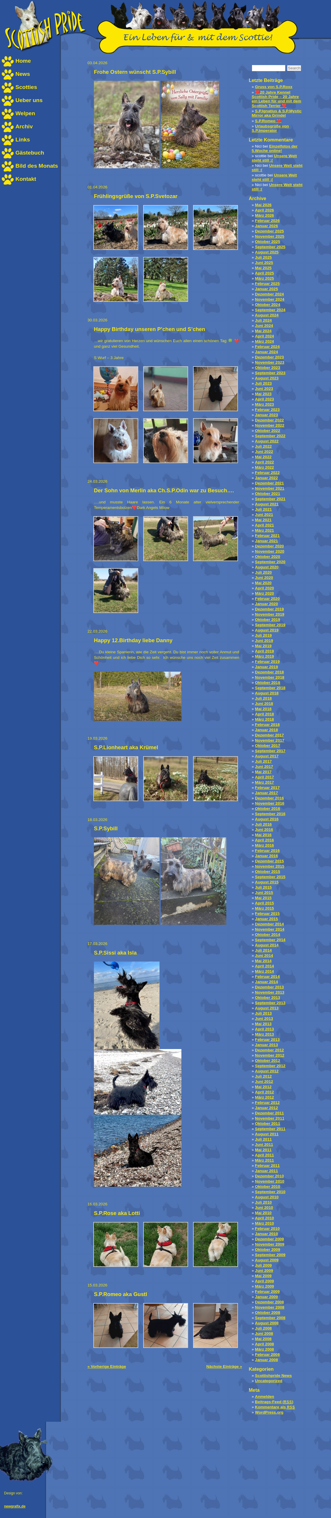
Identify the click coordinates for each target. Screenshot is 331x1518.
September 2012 (270, 1066)
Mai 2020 (263, 583)
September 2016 (270, 814)
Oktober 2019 (267, 619)
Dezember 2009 (269, 1239)
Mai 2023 (263, 394)
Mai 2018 (263, 709)
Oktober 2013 (267, 997)
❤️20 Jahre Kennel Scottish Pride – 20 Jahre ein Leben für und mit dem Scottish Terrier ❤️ (276, 99)
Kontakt (25, 179)
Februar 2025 (267, 283)
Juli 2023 (263, 383)
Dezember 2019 (269, 609)
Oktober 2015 (267, 871)
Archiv (24, 126)
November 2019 (269, 614)
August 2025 (267, 252)
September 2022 (270, 436)
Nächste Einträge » (224, 1366)
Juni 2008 (264, 1333)
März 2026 (264, 215)
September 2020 (270, 562)
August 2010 (267, 1197)
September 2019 (270, 625)
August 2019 (267, 630)
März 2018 (264, 719)
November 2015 (269, 866)
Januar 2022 (266, 478)
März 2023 (264, 404)
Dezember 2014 (269, 924)
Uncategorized (268, 1381)
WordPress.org (269, 1412)
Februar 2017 (267, 787)
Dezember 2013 (269, 987)
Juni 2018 (264, 703)
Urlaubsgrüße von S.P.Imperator (270, 128)
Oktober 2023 (267, 367)
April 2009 (264, 1281)
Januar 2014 (266, 982)
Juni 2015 (264, 892)
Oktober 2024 (267, 304)
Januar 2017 (266, 793)
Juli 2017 (263, 761)
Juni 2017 (264, 766)
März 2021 (264, 530)
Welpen (25, 113)
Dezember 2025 (269, 231)
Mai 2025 (263, 268)
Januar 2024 (266, 352)
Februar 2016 (267, 850)
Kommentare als (275, 1407)
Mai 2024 (263, 331)
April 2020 (264, 588)
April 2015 (264, 903)
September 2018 (270, 688)
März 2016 (264, 845)
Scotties (26, 87)
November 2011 (269, 1118)
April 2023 (264, 399)
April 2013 (264, 1029)
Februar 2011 (267, 1165)
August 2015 (267, 882)
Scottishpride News (273, 1375)
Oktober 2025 (267, 241)
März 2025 (264, 278)
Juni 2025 (264, 262)
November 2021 (269, 488)
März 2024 (264, 341)
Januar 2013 (266, 1045)
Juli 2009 (263, 1265)
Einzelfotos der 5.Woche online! (274, 148)
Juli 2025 (263, 257)
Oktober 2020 (267, 556)
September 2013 (270, 1003)
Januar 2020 (266, 604)
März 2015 (264, 908)
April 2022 (264, 462)
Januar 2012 (266, 1108)
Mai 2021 (263, 520)
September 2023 (270, 373)
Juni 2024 (264, 325)
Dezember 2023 (269, 357)
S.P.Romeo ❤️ (268, 121)
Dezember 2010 (269, 1176)
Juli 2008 (263, 1328)
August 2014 (267, 945)
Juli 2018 (263, 698)
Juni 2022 (264, 451)
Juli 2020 (263, 572)
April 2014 (264, 966)
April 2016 (264, 840)
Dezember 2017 (269, 735)
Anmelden (264, 1396)
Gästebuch (29, 153)
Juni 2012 (264, 1081)
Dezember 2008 (269, 1302)
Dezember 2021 (269, 483)
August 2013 (267, 1008)
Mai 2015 (263, 898)
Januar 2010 (266, 1234)
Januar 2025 (266, 289)
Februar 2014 (267, 976)
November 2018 (269, 677)
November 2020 (269, 551)
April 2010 (264, 1218)
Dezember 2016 (269, 798)
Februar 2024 (267, 346)
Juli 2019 (263, 635)
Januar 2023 (266, 415)
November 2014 (269, 929)
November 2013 (269, 992)
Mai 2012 (263, 1087)
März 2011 (264, 1160)
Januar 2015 (266, 919)
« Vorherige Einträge (106, 1366)
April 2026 (264, 210)
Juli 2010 (263, 1202)
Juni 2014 (264, 955)
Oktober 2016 (267, 808)
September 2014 (270, 940)
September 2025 (270, 247)
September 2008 (270, 1318)
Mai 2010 (263, 1213)
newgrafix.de (14, 1506)
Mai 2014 (263, 961)
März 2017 (264, 782)
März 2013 (264, 1034)
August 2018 (267, 693)
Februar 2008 (267, 1354)
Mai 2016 (263, 835)
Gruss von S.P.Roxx (273, 87)
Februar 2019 (267, 661)
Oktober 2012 (267, 1060)
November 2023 (269, 362)
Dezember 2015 (269, 861)
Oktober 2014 (267, 934)
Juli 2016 (263, 824)
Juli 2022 (263, 446)
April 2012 (264, 1092)
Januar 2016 (266, 856)
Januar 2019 (266, 667)
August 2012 (267, 1071)
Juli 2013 (263, 1013)
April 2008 (264, 1344)
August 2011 (267, 1134)
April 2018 (264, 714)
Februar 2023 (267, 409)
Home (23, 61)
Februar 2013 (267, 1039)
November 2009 (269, 1244)
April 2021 (264, 525)
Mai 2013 (263, 1024)
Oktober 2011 (267, 1123)
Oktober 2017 (267, 745)
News (22, 74)
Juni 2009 (264, 1270)
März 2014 (264, 971)
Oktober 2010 (267, 1186)
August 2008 (267, 1323)
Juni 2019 (264, 640)
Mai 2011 (263, 1150)
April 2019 (264, 651)
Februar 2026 (267, 220)
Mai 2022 (263, 457)
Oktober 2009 (267, 1249)
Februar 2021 (267, 535)
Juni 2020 (264, 577)
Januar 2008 (266, 1360)
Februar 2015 (267, 913)
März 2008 (264, 1349)
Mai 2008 (263, 1339)
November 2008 (269, 1307)
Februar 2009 (267, 1291)
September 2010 (270, 1192)
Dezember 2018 (269, 672)
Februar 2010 (267, 1228)
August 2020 (267, 567)
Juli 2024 (263, 320)
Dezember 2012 (269, 1050)
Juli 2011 (263, 1139)
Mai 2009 (263, 1276)
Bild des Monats (36, 166)
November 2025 (269, 236)
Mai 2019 (263, 646)
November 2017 (269, 740)
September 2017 (270, 751)
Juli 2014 (263, 950)
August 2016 (267, 819)
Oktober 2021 (267, 493)
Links (22, 139)
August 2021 (267, 504)
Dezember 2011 (269, 1113)
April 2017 (264, 777)
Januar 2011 (266, 1171)
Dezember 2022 (269, 420)
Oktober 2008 (267, 1312)
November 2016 (269, 803)
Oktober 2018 (267, 682)
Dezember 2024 (269, 294)
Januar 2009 (266, 1297)
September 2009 (270, 1255)
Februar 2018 (267, 724)
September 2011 (270, 1129)
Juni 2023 (264, 388)
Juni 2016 (264, 829)
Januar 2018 (266, 730)
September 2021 (270, 499)
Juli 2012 (263, 1076)
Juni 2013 (264, 1018)
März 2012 (264, 1097)
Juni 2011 (264, 1144)
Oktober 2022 (267, 430)
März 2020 (264, 593)
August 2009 (267, 1260)
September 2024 (270, 310)
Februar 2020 (267, 598)
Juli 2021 (263, 509)
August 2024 (267, 315)
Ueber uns (29, 100)
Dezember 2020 (269, 546)
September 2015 (270, 877)
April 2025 (264, 273)
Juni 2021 (264, 514)
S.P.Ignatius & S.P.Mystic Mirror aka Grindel (277, 113)
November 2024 (269, 299)
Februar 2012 (267, 1102)
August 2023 (267, 378)
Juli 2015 (263, 887)
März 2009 (264, 1286)
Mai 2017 (263, 772)
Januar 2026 (266, 226)
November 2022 (269, 425)
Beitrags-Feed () (274, 1402)
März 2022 (264, 467)
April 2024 (264, 336)
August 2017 (267, 756)
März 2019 (264, 656)
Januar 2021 (266, 541)
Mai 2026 (263, 205)
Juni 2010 (264, 1207)
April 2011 (264, 1155)
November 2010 (269, 1181)
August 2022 (267, 441)
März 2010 (264, 1223)
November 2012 (269, 1055)
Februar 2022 (267, 472)
